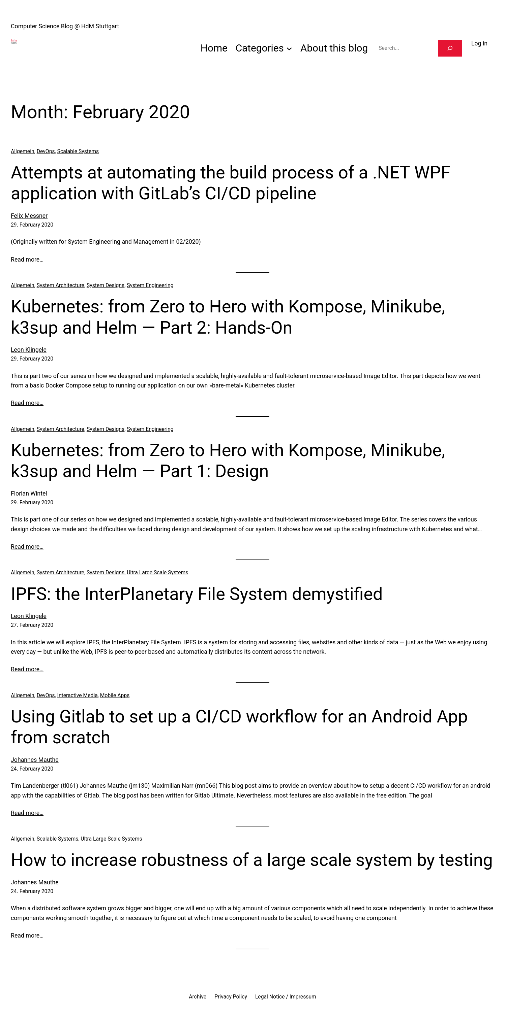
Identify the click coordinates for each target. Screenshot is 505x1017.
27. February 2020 (32, 625)
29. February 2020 (32, 225)
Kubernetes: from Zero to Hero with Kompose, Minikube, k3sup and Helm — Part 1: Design (228, 460)
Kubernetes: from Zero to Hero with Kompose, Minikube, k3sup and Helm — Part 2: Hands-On (228, 317)
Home (214, 48)
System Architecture (60, 285)
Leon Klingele (29, 349)
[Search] (450, 48)
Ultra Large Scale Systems (157, 572)
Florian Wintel (29, 493)
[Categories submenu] (289, 48)
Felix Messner (29, 215)
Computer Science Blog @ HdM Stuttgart (65, 26)
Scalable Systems (78, 151)
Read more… (27, 259)
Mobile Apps (114, 695)
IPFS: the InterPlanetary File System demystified (197, 594)
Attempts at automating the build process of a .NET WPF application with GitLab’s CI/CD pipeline (230, 183)
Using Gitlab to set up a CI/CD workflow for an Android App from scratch (239, 727)
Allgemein (22, 151)
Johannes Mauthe (35, 759)
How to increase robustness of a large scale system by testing (252, 860)
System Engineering (150, 285)
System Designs (105, 285)
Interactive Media (77, 695)
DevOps (46, 151)
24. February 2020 (32, 769)
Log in (479, 43)
